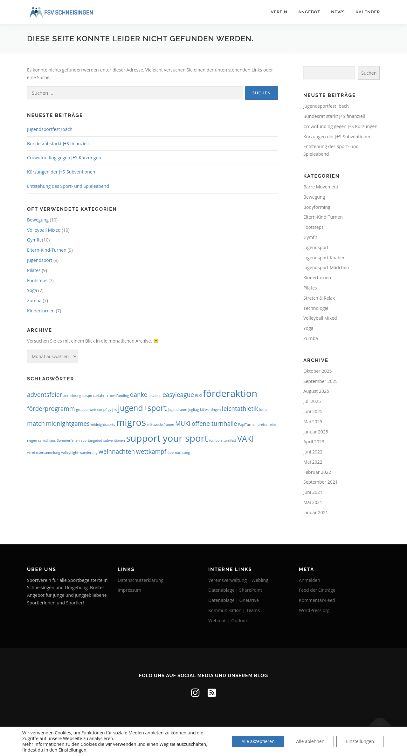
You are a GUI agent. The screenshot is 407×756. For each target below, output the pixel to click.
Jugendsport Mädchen (326, 267)
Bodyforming (316, 207)
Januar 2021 (315, 512)
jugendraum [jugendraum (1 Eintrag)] (177, 409)
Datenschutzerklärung (140, 580)
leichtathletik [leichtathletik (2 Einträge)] (240, 409)
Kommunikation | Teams (234, 610)
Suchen (368, 73)
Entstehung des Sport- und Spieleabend (68, 186)
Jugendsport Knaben (324, 258)
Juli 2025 (312, 401)
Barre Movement (320, 187)
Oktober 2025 (317, 371)
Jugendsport (39, 260)
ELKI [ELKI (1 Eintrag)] (198, 395)
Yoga (32, 290)
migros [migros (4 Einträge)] (131, 422)
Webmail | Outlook (228, 620)
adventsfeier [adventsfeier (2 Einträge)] (44, 395)
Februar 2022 (317, 472)
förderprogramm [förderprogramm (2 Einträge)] (51, 409)
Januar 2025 (315, 432)
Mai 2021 (312, 502)
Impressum (129, 590)
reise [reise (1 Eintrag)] (272, 424)
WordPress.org (314, 610)
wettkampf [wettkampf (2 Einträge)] (151, 451)
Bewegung (38, 220)
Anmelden (309, 580)
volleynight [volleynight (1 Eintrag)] (70, 452)
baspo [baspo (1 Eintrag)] (87, 395)
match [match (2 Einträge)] (36, 423)
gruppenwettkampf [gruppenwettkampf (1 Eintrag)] (91, 409)
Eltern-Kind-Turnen (46, 250)
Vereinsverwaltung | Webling (238, 580)
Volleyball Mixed (44, 230)
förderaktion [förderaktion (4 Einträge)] (230, 393)
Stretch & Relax (319, 298)
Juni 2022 (312, 452)
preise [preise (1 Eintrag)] (262, 424)
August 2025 (316, 391)
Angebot (309, 12)
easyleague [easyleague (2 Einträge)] (178, 395)
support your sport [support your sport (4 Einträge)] (167, 438)
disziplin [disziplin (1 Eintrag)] (154, 395)
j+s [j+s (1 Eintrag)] (114, 409)
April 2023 (313, 442)
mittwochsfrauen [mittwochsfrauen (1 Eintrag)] (160, 424)
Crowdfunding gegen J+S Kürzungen (64, 157)
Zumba (34, 300)
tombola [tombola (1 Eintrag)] (216, 440)
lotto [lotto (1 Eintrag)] (263, 409)
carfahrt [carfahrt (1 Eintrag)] (99, 395)
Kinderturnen (41, 311)
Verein (279, 12)
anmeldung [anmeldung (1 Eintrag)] (72, 395)
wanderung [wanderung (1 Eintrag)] (88, 452)
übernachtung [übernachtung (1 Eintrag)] (179, 452)
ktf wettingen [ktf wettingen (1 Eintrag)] (210, 409)
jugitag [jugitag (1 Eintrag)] (193, 409)
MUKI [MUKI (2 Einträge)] (182, 423)
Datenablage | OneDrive (233, 600)
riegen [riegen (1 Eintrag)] (32, 440)
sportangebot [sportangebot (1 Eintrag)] (91, 440)
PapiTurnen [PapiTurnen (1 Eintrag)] (247, 424)
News (338, 12)
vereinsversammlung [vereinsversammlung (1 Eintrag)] (43, 452)
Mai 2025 (312, 422)
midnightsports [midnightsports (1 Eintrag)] (103, 424)
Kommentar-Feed (317, 600)
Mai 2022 (312, 462)
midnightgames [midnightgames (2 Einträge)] (68, 423)
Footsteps (37, 280)
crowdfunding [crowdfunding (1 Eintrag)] (118, 395)
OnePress (216, 741)
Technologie (315, 308)
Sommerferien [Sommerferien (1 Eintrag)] (68, 440)
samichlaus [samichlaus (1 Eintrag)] (47, 440)
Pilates (34, 270)
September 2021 (320, 482)
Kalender (368, 12)
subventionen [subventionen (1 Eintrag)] (114, 440)
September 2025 (320, 381)
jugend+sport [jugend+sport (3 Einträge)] (142, 408)
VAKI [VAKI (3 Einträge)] (245, 438)
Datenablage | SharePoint (235, 590)
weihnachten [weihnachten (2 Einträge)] (117, 451)
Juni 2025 (312, 411)
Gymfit (34, 240)
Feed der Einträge (317, 590)
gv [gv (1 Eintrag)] (109, 409)
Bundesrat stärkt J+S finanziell (58, 143)
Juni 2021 (312, 492)
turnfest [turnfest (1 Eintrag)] (230, 440)
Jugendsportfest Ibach (49, 129)
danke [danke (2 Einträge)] (139, 395)
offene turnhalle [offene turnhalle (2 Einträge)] (214, 423)
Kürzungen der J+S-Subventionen (61, 172)
